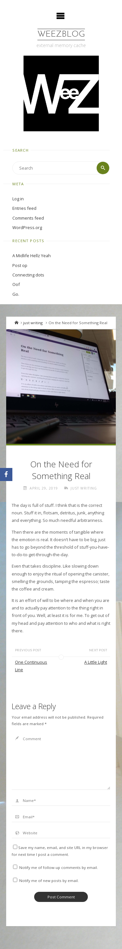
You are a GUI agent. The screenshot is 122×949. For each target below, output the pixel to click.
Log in (18, 199)
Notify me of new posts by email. (49, 880)
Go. (15, 294)
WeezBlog (61, 34)
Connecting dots (28, 275)
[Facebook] (6, 474)
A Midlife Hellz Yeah (31, 255)
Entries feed (24, 208)
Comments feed (28, 218)
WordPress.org (27, 227)
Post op (19, 265)
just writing (33, 322)
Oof (16, 284)
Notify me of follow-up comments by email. (58, 867)
